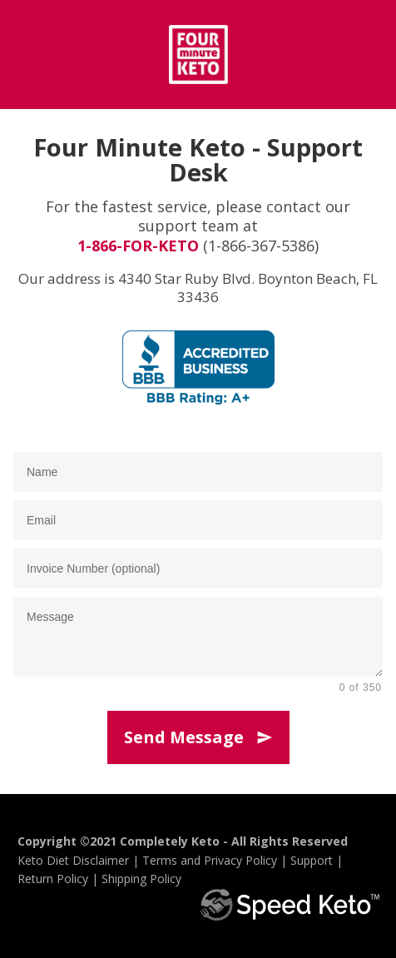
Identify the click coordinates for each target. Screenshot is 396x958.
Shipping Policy (141, 878)
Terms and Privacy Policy (209, 860)
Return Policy (52, 878)
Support (311, 860)
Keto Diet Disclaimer (73, 860)
